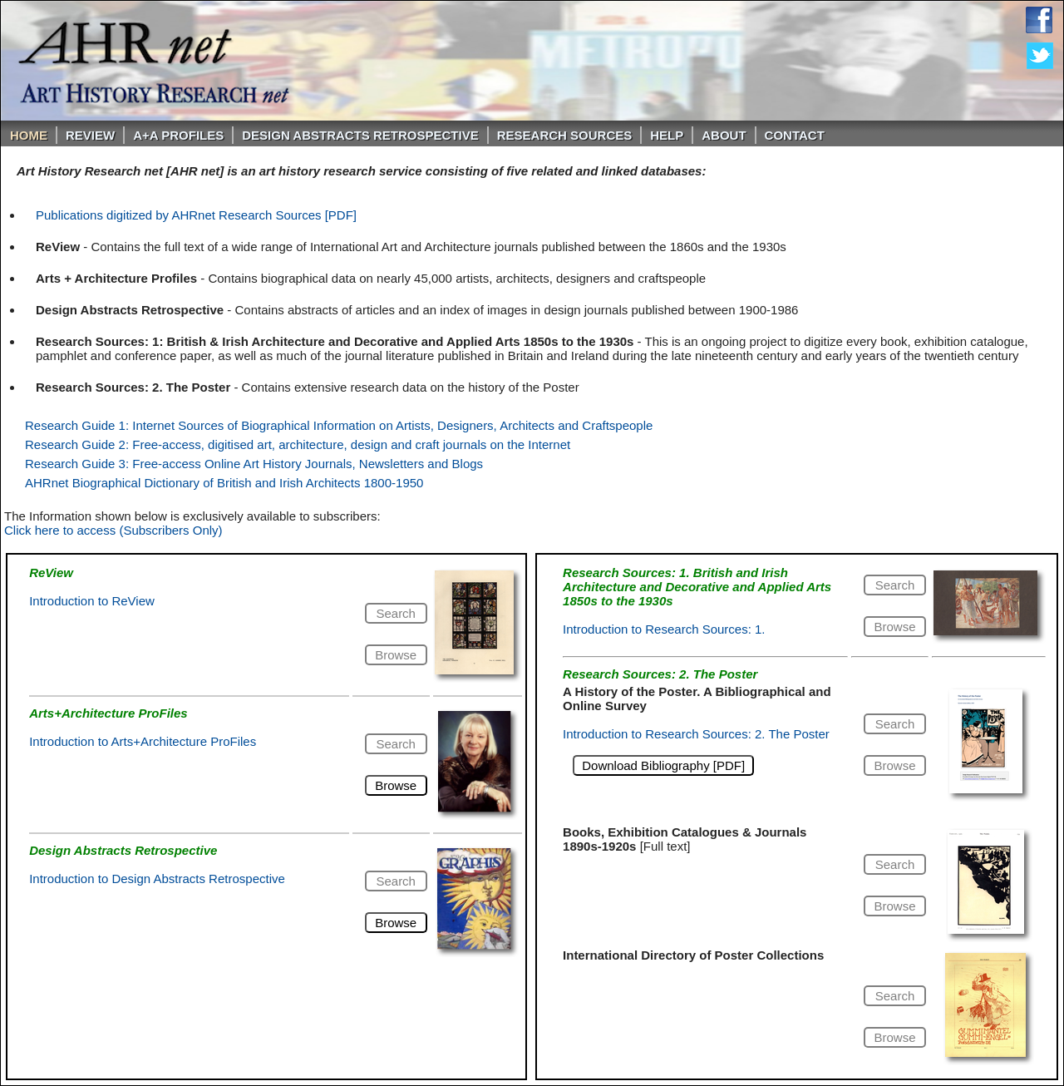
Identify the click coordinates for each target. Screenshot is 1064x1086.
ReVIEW (90, 135)
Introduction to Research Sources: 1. (664, 629)
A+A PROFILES (178, 135)
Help (666, 135)
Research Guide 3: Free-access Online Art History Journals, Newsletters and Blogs (254, 464)
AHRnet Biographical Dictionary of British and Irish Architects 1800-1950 (224, 483)
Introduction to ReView (92, 601)
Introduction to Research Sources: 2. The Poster (696, 734)
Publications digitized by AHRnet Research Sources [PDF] (196, 215)
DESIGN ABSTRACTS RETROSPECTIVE (360, 135)
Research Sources (565, 135)
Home (28, 135)
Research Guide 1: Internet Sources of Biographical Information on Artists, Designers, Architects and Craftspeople (339, 425)
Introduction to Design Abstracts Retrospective (157, 878)
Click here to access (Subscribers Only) (113, 530)
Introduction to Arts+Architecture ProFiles (142, 741)
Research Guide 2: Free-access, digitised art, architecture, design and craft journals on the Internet (297, 444)
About (724, 135)
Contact (795, 135)
